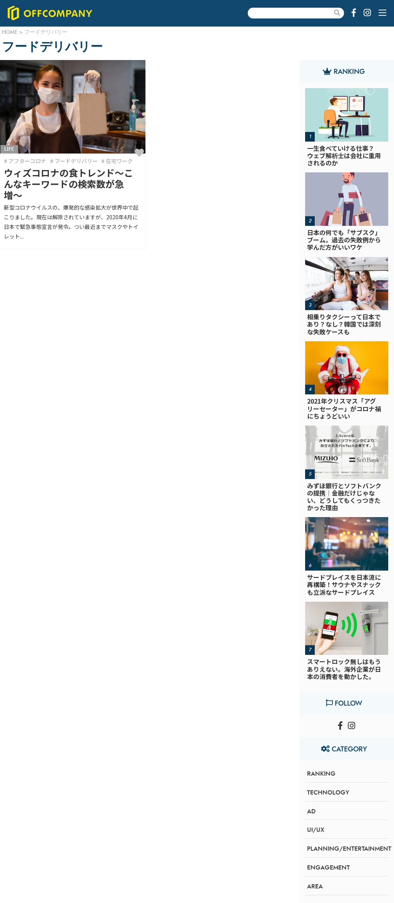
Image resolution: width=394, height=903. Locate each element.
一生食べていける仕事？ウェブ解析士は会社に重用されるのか (344, 155)
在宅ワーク (119, 161)
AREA (315, 886)
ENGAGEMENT (328, 868)
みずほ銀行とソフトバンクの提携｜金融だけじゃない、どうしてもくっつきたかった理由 (344, 496)
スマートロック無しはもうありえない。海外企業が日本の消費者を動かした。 (344, 669)
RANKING (321, 774)
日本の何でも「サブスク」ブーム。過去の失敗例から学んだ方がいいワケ (344, 240)
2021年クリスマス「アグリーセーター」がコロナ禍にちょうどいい (344, 408)
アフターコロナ (27, 161)
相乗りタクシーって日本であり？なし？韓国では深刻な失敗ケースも (344, 324)
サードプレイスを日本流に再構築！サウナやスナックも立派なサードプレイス (344, 584)
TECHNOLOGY (328, 792)
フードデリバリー (76, 161)
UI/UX (315, 830)
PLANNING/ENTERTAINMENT (349, 849)
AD (311, 811)
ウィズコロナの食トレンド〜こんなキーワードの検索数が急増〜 (68, 184)
